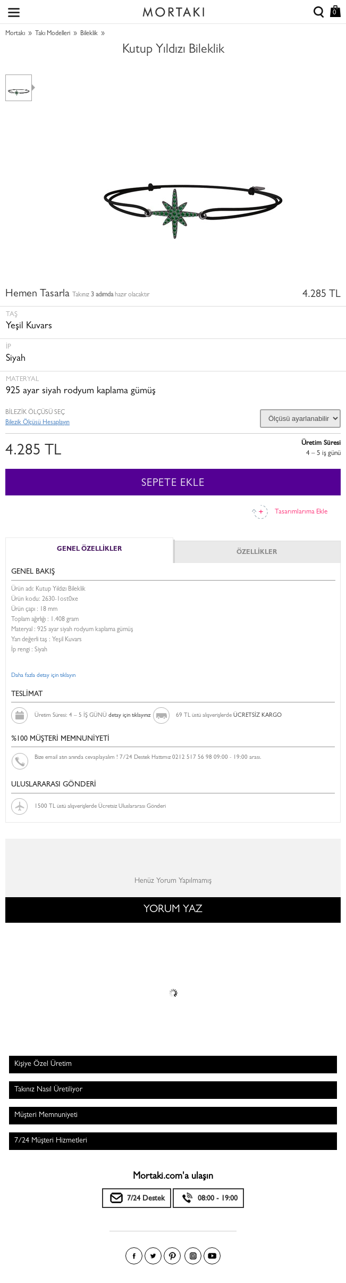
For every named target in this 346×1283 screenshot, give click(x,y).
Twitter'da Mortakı (153, 1255)
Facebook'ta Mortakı (133, 1255)
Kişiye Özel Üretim (43, 1064)
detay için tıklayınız (129, 715)
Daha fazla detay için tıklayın (43, 675)
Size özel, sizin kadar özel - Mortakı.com (173, 9)
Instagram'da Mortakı (192, 1255)
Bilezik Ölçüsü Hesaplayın (37, 423)
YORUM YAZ (173, 910)
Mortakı (15, 34)
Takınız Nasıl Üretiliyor (48, 1090)
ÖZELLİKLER (257, 553)
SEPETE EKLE (173, 483)
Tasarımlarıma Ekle (301, 512)
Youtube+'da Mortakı (212, 1255)
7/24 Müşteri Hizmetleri (50, 1141)
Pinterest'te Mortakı (172, 1255)
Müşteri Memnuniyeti (46, 1115)
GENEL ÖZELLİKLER (89, 550)
